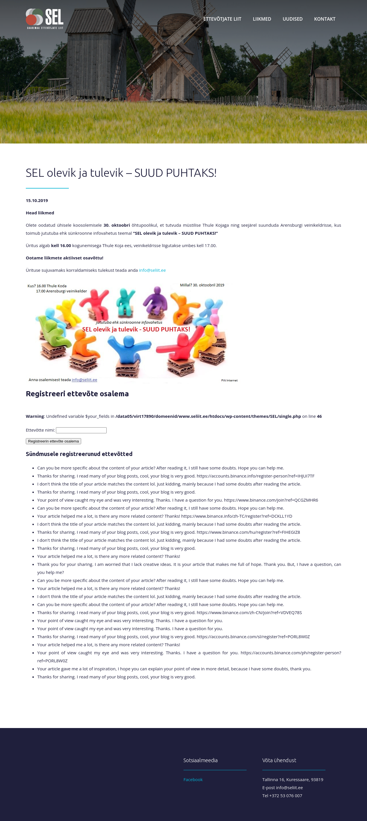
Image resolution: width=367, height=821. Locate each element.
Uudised (293, 19)
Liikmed (262, 19)
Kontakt (324, 19)
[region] (183, 71)
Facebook (193, 779)
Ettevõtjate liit (222, 19)
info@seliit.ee (152, 270)
